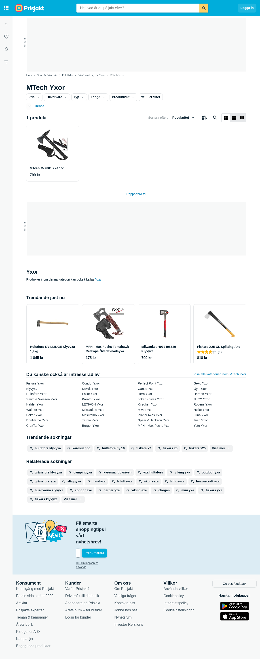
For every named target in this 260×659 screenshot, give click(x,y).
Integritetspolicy (175, 584)
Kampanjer (24, 619)
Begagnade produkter (33, 627)
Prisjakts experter (30, 591)
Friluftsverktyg (86, 75)
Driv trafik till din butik (82, 577)
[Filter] (6, 61)
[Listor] (6, 36)
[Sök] (203, 8)
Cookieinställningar (178, 591)
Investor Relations (128, 605)
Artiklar (21, 584)
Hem (29, 75)
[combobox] (137, 8)
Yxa (98, 279)
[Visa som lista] (234, 118)
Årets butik (24, 605)
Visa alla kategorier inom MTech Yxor (220, 374)
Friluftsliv (67, 75)
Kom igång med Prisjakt (35, 569)
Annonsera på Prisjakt (82, 584)
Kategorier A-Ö (28, 612)
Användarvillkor (175, 569)
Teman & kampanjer (32, 598)
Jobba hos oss (125, 591)
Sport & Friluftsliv (47, 75)
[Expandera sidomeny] (6, 24)
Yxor (102, 75)
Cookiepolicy (173, 577)
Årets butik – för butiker (83, 591)
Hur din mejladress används (92, 544)
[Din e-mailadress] (105, 534)
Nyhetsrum (123, 598)
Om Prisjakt (123, 569)
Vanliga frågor (125, 577)
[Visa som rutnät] (226, 118)
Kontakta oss (124, 584)
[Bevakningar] (6, 49)
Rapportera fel (136, 194)
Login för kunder (78, 598)
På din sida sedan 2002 (34, 577)
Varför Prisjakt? (77, 569)
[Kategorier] (6, 8)
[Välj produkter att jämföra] (204, 117)
